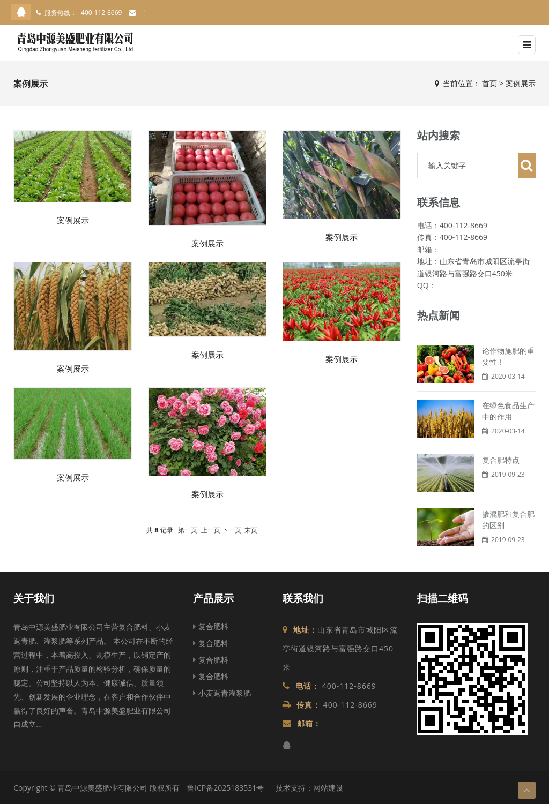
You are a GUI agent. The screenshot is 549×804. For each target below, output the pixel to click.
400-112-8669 (101, 12)
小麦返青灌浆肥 (222, 693)
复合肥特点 (501, 460)
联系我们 (303, 598)
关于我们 (33, 598)
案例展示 (521, 83)
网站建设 (328, 788)
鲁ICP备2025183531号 (225, 788)
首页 (489, 83)
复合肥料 (210, 626)
